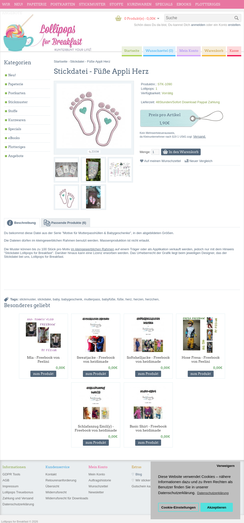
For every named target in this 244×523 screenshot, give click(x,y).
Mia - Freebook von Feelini (43, 359)
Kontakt (51, 474)
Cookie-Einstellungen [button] (178, 507)
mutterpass (92, 299)
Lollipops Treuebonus (17, 492)
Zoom (95, 151)
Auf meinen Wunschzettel (162, 161)
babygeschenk (71, 299)
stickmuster (27, 299)
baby (56, 299)
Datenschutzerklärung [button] (213, 493)
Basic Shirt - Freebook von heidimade (148, 428)
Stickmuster (92, 4)
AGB (5, 480)
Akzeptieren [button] (216, 507)
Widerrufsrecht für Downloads (67, 498)
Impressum (10, 486)
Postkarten (62, 4)
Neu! (18, 4)
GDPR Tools (11, 474)
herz (128, 299)
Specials (164, 4)
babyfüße (108, 299)
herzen (138, 299)
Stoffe (116, 4)
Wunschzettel (98, 486)
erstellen (234, 25)
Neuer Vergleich (201, 161)
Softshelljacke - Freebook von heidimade (148, 359)
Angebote (12, 13)
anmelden (198, 25)
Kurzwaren (139, 4)
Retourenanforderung (61, 480)
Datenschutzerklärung (18, 504)
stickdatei (44, 299)
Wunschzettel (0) (159, 51)
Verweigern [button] (226, 466)
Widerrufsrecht (56, 492)
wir (6, 4)
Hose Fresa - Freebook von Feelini (201, 359)
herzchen (151, 299)
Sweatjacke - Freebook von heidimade (96, 359)
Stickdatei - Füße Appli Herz (90, 61)
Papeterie (36, 4)
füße (120, 299)
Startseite (60, 61)
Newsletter (96, 492)
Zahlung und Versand (17, 498)
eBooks (184, 4)
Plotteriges (207, 4)
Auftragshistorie (100, 480)
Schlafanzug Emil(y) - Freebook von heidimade (96, 428)
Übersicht (52, 486)
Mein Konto (97, 474)
